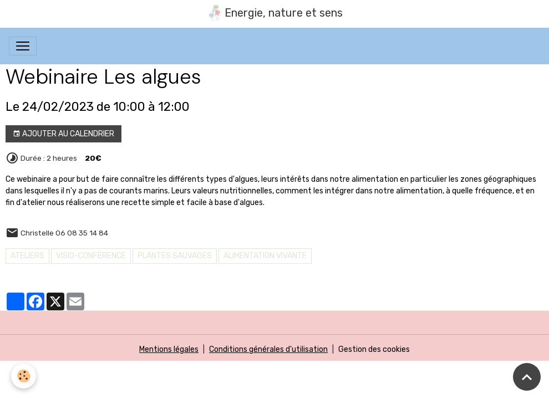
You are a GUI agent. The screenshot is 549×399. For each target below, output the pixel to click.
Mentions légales (169, 349)
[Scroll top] (527, 377)
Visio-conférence (91, 255)
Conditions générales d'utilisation (268, 349)
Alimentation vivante (265, 255)
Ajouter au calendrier (63, 134)
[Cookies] (23, 376)
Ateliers (27, 255)
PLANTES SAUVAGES (175, 255)
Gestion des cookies (374, 349)
